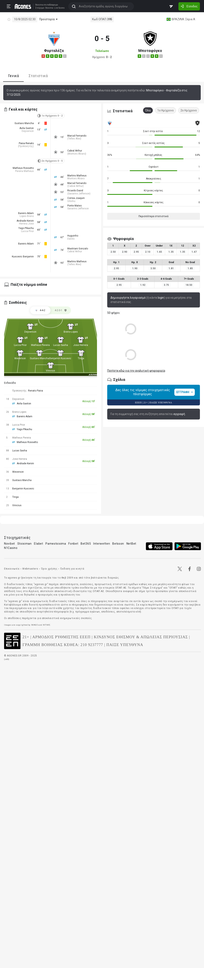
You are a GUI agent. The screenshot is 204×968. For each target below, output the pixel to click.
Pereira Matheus (24, 171)
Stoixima (39, 5)
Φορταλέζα (54, 50)
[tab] (61, 310)
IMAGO (34, 625)
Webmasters (30, 568)
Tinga (81, 358)
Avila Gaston (26, 128)
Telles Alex (74, 138)
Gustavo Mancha (24, 123)
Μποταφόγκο (150, 50)
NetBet (131, 543)
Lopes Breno (27, 216)
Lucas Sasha (60, 345)
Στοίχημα (39, 8)
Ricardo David (75, 190)
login (161, 297)
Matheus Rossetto (23, 168)
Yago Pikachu (26, 228)
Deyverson (28, 131)
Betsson (118, 543)
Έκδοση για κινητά (72, 568)
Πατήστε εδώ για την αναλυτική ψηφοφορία (136, 370)
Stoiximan (24, 543)
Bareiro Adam (26, 213)
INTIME (46, 625)
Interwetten (101, 543)
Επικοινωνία (11, 568)
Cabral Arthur (74, 150)
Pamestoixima (55, 543)
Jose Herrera (80, 345)
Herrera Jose (26, 223)
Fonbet (73, 543)
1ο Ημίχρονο (165, 110)
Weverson (20, 358)
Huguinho (72, 235)
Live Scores (59, 8)
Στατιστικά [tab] (38, 76)
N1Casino (11, 548)
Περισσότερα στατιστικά (153, 216)
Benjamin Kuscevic (60, 358)
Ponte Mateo (74, 205)
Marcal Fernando (76, 135)
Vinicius (50, 370)
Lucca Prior (27, 231)
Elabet (38, 543)
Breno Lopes (71, 331)
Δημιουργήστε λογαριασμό (128, 297)
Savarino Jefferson (79, 193)
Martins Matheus (77, 175)
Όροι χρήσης (49, 568)
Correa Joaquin (76, 198)
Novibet (9, 543)
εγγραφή (179, 414)
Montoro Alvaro (76, 153)
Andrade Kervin (25, 220)
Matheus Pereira (40, 345)
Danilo (70, 238)
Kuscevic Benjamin (23, 256)
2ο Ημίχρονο (188, 110)
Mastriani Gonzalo (77, 248)
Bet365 (86, 543)
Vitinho (71, 201)
